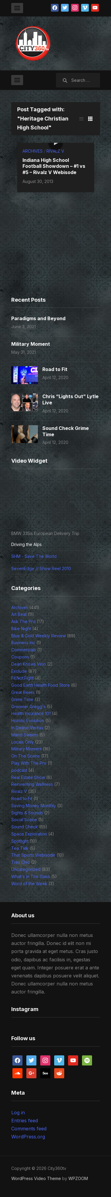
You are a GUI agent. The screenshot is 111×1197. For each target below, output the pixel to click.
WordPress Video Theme (36, 1178)
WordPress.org (28, 1137)
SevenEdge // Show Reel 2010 (41, 568)
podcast (19, 770)
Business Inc (23, 642)
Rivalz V (55, 151)
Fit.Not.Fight (22, 677)
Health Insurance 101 (31, 713)
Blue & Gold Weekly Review (38, 635)
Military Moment (30, 344)
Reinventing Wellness (32, 784)
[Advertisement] (48, 253)
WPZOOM (78, 1178)
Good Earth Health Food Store (40, 685)
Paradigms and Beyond (38, 318)
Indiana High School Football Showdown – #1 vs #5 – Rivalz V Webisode (53, 166)
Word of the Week (29, 883)
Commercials (23, 649)
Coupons (20, 656)
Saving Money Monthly (33, 805)
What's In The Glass (30, 876)
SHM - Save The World (34, 556)
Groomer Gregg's (28, 706)
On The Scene (25, 755)
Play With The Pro (28, 763)
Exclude (19, 671)
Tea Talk (19, 848)
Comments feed (28, 1129)
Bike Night (21, 628)
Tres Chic (20, 862)
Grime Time (22, 699)
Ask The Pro (23, 621)
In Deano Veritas (27, 727)
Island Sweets (24, 734)
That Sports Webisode (33, 855)
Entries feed (24, 1121)
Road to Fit (54, 369)
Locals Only (22, 741)
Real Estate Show (28, 777)
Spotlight (19, 841)
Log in (18, 1112)
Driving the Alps (26, 544)
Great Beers (23, 692)
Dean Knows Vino (28, 663)
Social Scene (24, 819)
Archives (32, 151)
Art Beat (19, 614)
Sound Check (24, 826)
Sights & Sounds (27, 812)
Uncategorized (26, 869)
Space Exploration (29, 833)
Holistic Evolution (27, 720)
